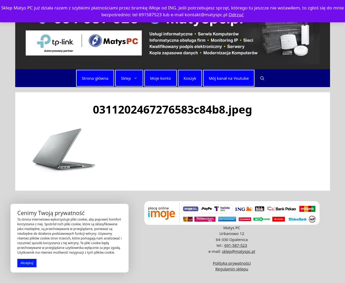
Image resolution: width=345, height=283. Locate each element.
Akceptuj (26, 263)
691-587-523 (235, 245)
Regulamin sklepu (231, 268)
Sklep (132, 78)
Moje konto (160, 78)
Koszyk (190, 78)
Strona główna (95, 78)
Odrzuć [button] (236, 15)
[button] (262, 78)
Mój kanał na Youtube (229, 78)
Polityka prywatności (232, 263)
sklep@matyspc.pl (238, 251)
